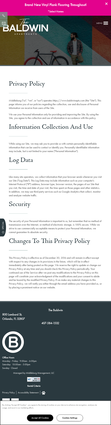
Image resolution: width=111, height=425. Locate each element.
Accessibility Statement (28, 392)
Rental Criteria (33, 386)
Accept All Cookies (40, 417)
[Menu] (102, 23)
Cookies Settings (69, 417)
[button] (106, 3)
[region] (55, 413)
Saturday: (6, 364)
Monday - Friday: (10, 361)
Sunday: (6, 368)
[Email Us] (4, 23)
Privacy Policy (8, 392)
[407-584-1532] (4, 15)
